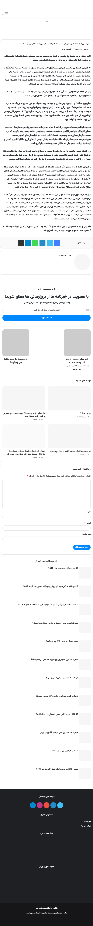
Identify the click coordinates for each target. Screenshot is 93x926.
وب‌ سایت (86, 533)
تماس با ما (86, 825)
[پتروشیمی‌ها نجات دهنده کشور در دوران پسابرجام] (69, 435)
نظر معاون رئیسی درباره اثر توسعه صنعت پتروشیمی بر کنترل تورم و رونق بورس (24, 413)
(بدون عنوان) (85, 412)
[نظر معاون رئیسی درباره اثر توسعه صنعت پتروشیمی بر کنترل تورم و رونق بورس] (23, 397)
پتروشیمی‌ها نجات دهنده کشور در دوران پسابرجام (70, 450)
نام (89, 510)
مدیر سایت (65, 256)
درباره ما (87, 820)
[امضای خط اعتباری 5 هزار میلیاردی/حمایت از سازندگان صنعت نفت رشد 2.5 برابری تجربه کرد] (23, 435)
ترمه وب (39, 907)
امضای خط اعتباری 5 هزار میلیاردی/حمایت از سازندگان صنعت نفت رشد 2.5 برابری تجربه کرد (26, 452)
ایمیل (87, 522)
